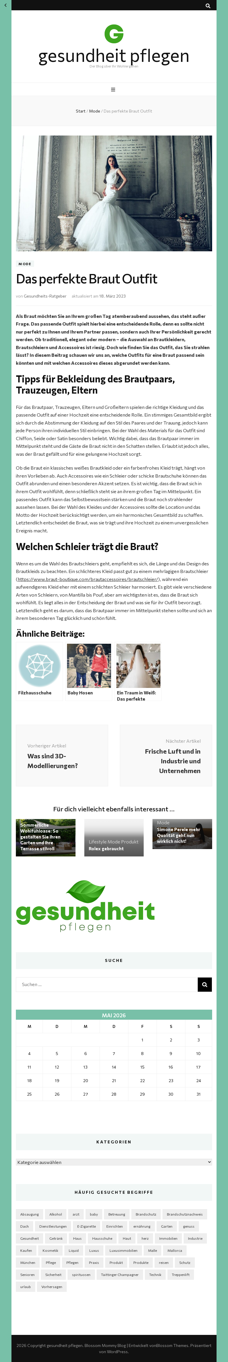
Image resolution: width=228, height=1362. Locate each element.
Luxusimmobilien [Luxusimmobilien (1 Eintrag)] (124, 1250)
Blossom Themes (172, 1345)
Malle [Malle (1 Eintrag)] (152, 1250)
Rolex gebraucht (106, 848)
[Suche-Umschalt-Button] (208, 6)
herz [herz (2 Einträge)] (145, 1238)
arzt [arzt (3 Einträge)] (76, 1214)
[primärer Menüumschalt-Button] (114, 89)
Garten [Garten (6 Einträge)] (166, 1226)
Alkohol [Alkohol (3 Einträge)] (55, 1214)
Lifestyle (98, 841)
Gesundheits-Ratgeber (45, 295)
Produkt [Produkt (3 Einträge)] (116, 1262)
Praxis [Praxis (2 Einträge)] (94, 1262)
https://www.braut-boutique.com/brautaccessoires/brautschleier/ (88, 579)
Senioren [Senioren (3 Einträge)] (27, 1274)
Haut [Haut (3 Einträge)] (127, 1238)
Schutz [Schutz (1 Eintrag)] (184, 1262)
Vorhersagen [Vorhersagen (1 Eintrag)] (51, 1287)
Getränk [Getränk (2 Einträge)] (56, 1238)
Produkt (129, 841)
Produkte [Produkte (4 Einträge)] (140, 1262)
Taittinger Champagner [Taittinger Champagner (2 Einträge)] (120, 1274)
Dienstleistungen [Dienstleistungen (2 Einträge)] (53, 1226)
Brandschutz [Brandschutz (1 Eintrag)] (146, 1214)
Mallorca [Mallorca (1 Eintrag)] (174, 1250)
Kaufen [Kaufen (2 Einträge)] (26, 1250)
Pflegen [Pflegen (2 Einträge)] (72, 1262)
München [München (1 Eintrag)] (27, 1262)
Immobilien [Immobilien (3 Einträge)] (168, 1238)
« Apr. (5, 5)
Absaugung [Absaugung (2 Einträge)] (29, 1214)
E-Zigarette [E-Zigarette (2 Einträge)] (86, 1226)
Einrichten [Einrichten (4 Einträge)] (114, 1226)
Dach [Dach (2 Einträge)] (24, 1226)
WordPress (117, 1351)
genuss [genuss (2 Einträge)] (189, 1226)
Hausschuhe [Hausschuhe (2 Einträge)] (102, 1238)
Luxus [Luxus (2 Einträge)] (94, 1250)
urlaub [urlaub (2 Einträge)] (25, 1287)
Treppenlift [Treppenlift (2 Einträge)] (181, 1274)
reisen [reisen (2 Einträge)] (164, 1262)
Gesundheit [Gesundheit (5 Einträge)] (29, 1238)
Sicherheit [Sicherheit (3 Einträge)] (53, 1274)
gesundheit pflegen (114, 54)
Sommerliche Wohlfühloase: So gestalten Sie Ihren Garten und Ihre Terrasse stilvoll (40, 836)
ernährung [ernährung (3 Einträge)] (141, 1226)
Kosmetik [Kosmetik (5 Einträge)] (50, 1250)
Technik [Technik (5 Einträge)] (155, 1274)
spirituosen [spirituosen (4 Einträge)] (81, 1274)
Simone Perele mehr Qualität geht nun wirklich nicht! (178, 835)
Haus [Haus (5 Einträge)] (77, 1238)
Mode (25, 264)
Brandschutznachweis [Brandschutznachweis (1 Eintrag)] (185, 1214)
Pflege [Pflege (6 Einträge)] (51, 1262)
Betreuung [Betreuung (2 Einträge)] (116, 1214)
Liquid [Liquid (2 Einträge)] (74, 1250)
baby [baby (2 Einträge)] (94, 1214)
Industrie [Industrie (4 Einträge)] (195, 1238)
